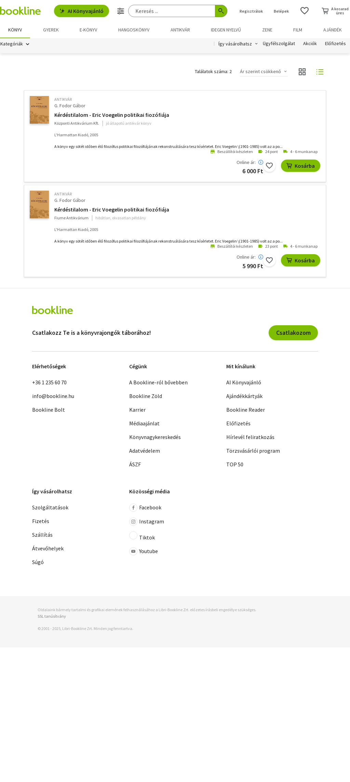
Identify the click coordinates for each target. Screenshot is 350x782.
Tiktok (142, 536)
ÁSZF (135, 464)
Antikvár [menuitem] (180, 30)
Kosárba (300, 165)
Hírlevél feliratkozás (250, 437)
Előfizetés (335, 43)
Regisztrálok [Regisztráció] (251, 11)
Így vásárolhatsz (235, 44)
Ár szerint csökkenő (260, 72)
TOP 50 (234, 464)
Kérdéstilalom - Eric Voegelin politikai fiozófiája (111, 114)
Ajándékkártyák (244, 396)
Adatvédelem (144, 450)
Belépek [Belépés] (281, 11)
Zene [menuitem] (267, 30)
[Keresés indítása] (221, 11)
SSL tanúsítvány (52, 616)
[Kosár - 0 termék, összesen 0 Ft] (335, 11)
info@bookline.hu (53, 396)
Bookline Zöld (145, 396)
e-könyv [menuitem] (88, 30)
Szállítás (42, 535)
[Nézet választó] (302, 72)
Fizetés (40, 521)
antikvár (63, 99)
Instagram (146, 522)
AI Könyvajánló (81, 11)
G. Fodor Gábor (69, 105)
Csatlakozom (293, 333)
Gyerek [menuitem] (51, 30)
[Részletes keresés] (121, 11)
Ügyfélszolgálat (279, 43)
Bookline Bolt (48, 409)
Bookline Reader (245, 409)
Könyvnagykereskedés (155, 437)
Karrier (137, 409)
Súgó (38, 562)
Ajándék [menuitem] (332, 30)
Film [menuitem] (297, 30)
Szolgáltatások (50, 507)
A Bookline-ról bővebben (158, 382)
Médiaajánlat (144, 423)
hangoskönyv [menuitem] (133, 30)
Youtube (143, 552)
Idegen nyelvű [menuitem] (226, 30)
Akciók (310, 43)
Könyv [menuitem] (15, 30)
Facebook (145, 508)
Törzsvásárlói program (253, 450)
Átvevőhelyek (48, 548)
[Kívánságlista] (304, 10)
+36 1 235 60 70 (49, 382)
